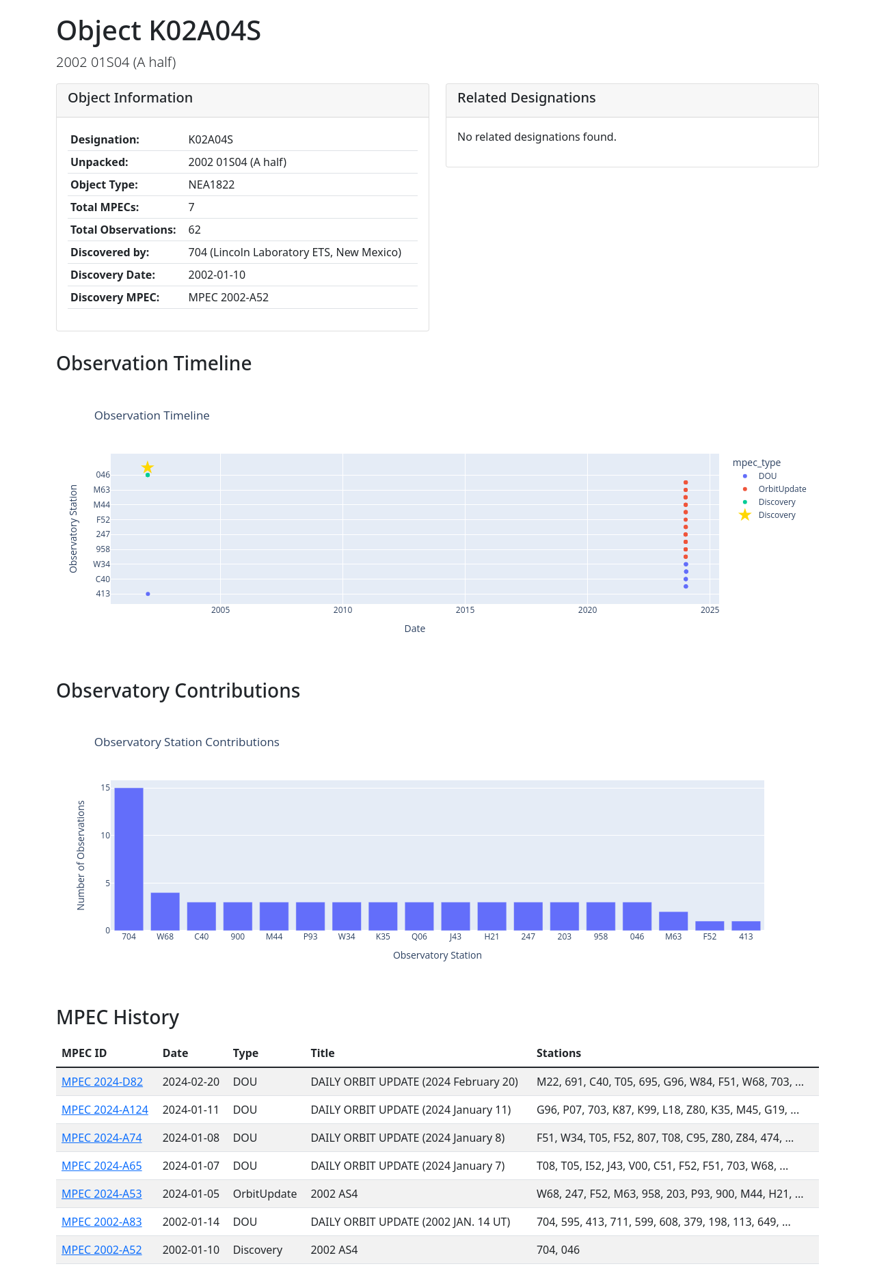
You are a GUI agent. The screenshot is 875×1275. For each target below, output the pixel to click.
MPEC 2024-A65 (102, 1165)
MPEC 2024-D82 (102, 1081)
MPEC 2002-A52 (102, 1249)
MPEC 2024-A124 (105, 1109)
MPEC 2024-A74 (102, 1137)
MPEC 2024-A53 (102, 1193)
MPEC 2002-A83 (102, 1221)
